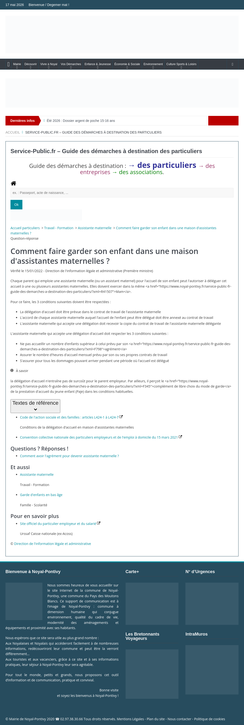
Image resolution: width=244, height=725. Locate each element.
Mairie (17, 64)
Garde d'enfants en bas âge (41, 494)
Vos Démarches (71, 64)
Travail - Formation (59, 228)
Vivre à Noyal (48, 64)
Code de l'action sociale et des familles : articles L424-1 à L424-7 (71, 417)
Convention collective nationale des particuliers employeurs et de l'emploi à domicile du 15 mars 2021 (101, 437)
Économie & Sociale (127, 64)
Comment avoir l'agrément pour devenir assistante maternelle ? (69, 456)
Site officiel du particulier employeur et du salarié (60, 523)
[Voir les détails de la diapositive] (122, 93)
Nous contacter (179, 719)
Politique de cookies (209, 719)
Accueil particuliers (25, 228)
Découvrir (31, 64)
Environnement (153, 64)
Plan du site (156, 719)
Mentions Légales (130, 719)
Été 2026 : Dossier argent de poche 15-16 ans (81, 121)
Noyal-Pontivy (35, 719)
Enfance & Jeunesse (98, 64)
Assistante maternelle (95, 228)
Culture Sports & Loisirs (181, 64)
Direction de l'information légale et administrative (52, 543)
